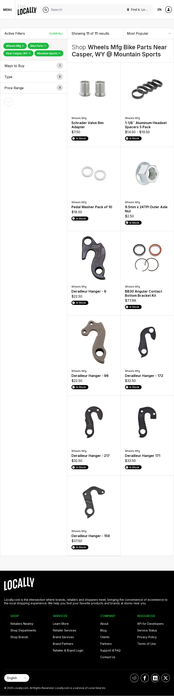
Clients (104, 637)
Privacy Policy (147, 637)
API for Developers (150, 623)
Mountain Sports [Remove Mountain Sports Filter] (49, 53)
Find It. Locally (139, 9)
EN (159, 9)
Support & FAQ (110, 650)
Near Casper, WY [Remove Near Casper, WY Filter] (18, 53)
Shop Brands (19, 637)
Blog (103, 630)
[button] (33, 65)
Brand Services (63, 637)
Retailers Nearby (21, 623)
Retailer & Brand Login (68, 650)
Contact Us (107, 657)
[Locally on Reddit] (134, 678)
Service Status (147, 630)
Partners (106, 643)
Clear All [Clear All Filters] (56, 33)
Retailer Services (64, 630)
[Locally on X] (165, 678)
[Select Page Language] (16, 678)
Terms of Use (146, 643)
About (104, 623)
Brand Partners (63, 643)
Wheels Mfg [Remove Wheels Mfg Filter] (15, 45)
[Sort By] (149, 33)
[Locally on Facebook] (145, 678)
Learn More (61, 623)
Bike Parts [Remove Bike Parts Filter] (38, 45)
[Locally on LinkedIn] (155, 678)
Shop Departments (23, 630)
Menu (7, 9)
